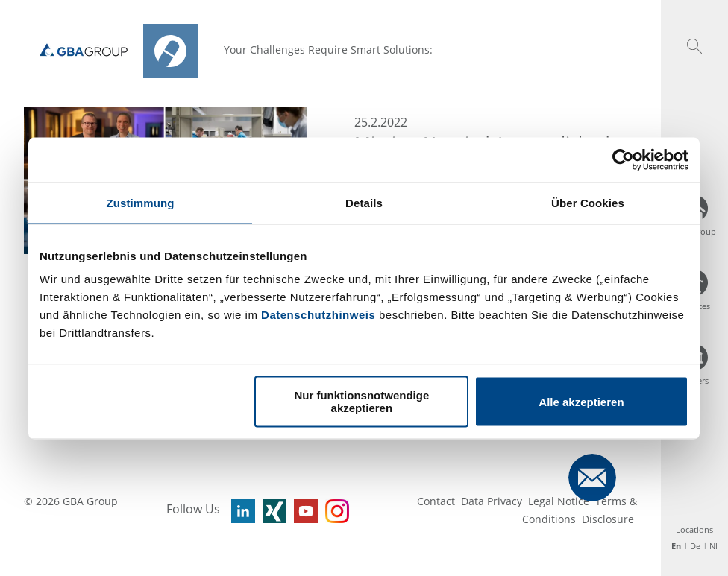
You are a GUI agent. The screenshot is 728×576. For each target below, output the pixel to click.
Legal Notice (558, 501)
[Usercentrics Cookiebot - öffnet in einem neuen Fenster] (623, 159)
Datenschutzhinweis (318, 314)
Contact (436, 501)
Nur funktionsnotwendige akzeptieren (361, 401)
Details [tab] (364, 202)
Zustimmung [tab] (141, 202)
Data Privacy (491, 501)
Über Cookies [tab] (587, 202)
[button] (694, 46)
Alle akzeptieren (581, 401)
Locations (694, 529)
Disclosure (608, 519)
